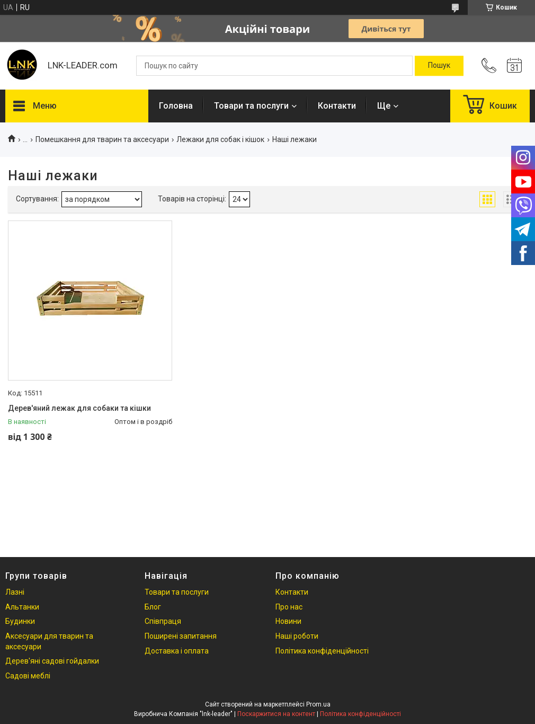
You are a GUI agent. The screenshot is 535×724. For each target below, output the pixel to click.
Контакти (337, 106)
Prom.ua (318, 704)
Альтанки (22, 607)
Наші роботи (296, 636)
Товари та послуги (251, 106)
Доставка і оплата (177, 651)
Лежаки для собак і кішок (220, 139)
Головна (176, 106)
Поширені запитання (181, 636)
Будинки (20, 621)
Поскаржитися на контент (276, 714)
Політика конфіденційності (322, 651)
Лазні (14, 592)
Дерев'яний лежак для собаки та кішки (79, 408)
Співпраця (163, 621)
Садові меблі (27, 676)
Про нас (288, 607)
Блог (153, 607)
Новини (288, 621)
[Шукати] (439, 66)
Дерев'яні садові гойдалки (52, 661)
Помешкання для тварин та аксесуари (102, 139)
